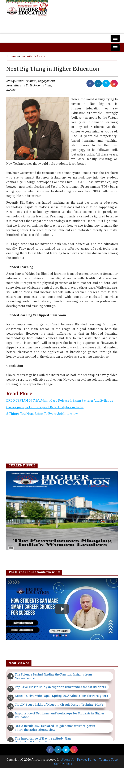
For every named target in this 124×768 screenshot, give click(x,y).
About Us (67, 760)
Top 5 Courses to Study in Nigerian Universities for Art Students (60, 687)
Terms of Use (108, 760)
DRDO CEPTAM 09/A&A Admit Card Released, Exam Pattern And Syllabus (59, 400)
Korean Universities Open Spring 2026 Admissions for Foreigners (61, 696)
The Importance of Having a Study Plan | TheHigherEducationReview (43, 740)
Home (11, 56)
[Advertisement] (62, 438)
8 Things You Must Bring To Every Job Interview (42, 414)
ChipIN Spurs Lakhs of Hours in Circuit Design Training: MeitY (59, 704)
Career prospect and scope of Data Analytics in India (45, 407)
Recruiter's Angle (33, 56)
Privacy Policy (86, 760)
